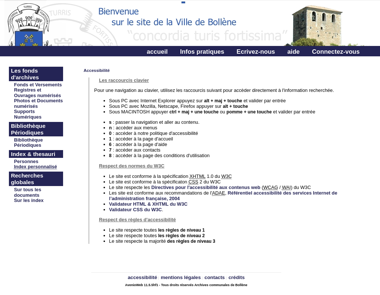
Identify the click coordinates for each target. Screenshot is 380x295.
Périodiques (27, 145)
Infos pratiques (202, 51)
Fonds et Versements (38, 84)
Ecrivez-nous (256, 51)
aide (293, 51)
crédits (237, 277)
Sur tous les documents (27, 192)
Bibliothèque (28, 140)
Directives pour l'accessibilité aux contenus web (206, 187)
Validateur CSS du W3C (135, 209)
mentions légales (181, 277)
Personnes (26, 161)
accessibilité (142, 277)
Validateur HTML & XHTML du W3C (148, 204)
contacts (214, 277)
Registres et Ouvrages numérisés (37, 92)
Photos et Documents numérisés (38, 103)
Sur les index (29, 200)
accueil (157, 51)
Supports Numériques (28, 114)
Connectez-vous (336, 51)
